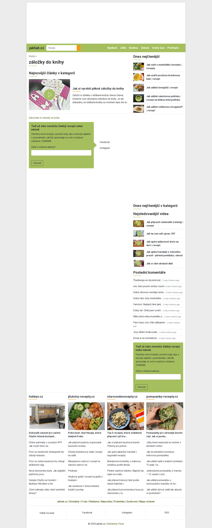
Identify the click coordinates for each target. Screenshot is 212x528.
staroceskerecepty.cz (122, 396)
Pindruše (72, 470)
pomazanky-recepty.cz (162, 396)
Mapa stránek (147, 501)
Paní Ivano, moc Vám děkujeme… (150, 322)
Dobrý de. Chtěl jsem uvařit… (147, 310)
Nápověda (106, 501)
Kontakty (74, 501)
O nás (84, 501)
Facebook (105, 142)
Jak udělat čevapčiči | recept (162, 87)
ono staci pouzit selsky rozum (148, 286)
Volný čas (158, 48)
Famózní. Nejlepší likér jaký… (147, 304)
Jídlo (123, 48)
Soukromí (132, 501)
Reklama (94, 501)
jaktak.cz (62, 501)
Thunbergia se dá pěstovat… (147, 280)
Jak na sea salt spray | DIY (160, 233)
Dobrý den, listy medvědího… (148, 298)
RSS (167, 512)
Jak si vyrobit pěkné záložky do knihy (98, 88)
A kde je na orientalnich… (145, 338)
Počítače (173, 48)
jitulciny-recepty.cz (81, 396)
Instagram (105, 148)
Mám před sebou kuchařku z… (148, 316)
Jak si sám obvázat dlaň (159, 263)
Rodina (133, 48)
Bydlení (112, 48)
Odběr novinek (47, 513)
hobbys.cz (36, 396)
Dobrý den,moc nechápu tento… (149, 292)
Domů (32, 56)
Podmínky (119, 501)
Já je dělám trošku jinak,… (146, 332)
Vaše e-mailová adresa (43, 147)
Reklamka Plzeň (115, 523)
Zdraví (145, 48)
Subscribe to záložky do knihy (44, 117)
